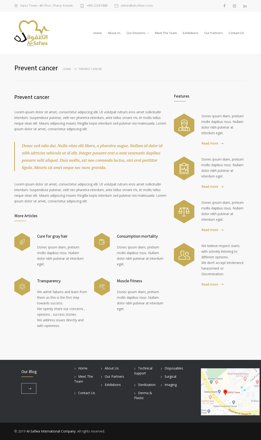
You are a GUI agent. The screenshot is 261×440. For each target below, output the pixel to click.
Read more (209, 143)
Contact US (236, 33)
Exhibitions (190, 33)
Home (97, 33)
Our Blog (29, 371)
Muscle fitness (129, 280)
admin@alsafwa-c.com (137, 6)
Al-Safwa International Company (51, 431)
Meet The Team (166, 33)
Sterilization (147, 384)
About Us (114, 33)
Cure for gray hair (52, 236)
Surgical (170, 376)
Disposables (174, 368)
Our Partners (213, 33)
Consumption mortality (137, 236)
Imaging (171, 384)
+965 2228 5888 (96, 6)
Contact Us (86, 393)
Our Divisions (136, 33)
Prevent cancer (31, 97)
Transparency (49, 280)
